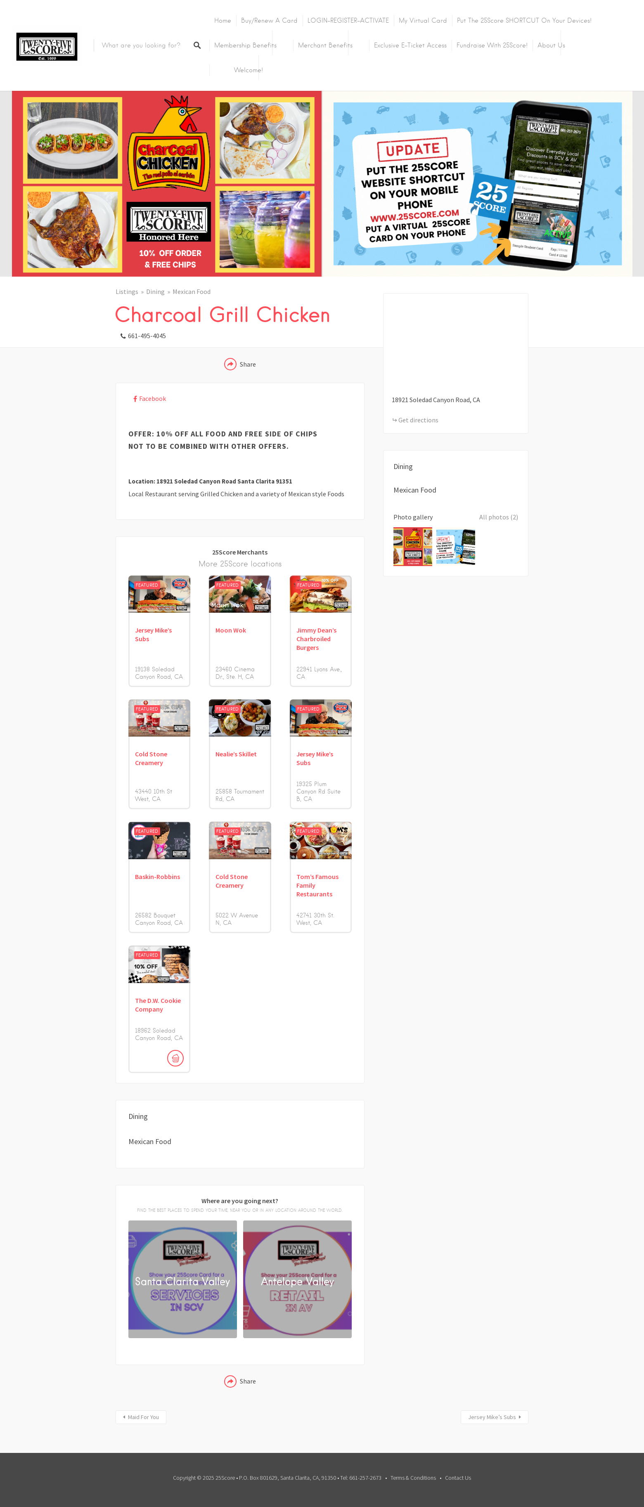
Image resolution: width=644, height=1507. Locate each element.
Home (222, 20)
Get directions (418, 420)
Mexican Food (192, 291)
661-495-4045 (147, 336)
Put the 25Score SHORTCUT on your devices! (524, 20)
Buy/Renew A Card (269, 20)
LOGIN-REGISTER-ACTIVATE (348, 20)
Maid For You (143, 1417)
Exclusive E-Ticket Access (410, 45)
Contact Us (458, 1477)
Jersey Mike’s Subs (492, 1417)
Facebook (152, 398)
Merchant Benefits (325, 45)
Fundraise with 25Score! (492, 45)
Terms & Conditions (413, 1477)
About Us (551, 45)
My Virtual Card (423, 20)
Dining (155, 291)
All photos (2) (498, 517)
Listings (127, 291)
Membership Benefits (245, 45)
